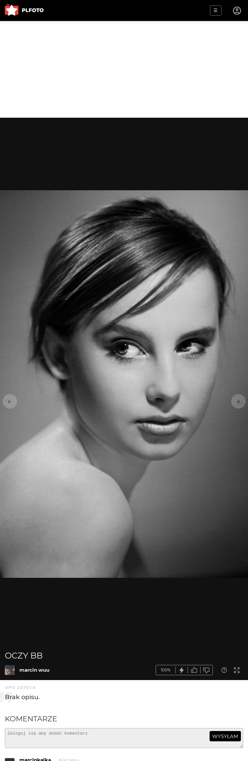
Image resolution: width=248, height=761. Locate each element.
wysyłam (225, 736)
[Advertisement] (124, 69)
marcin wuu (34, 670)
